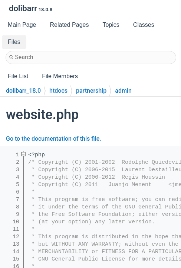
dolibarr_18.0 (23, 90)
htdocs (58, 90)
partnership (91, 90)
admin (123, 90)
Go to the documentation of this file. (53, 138)
